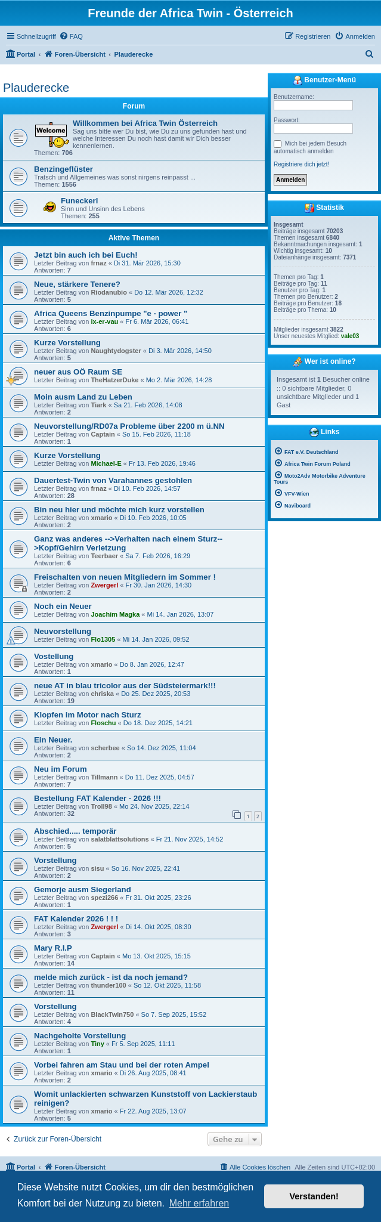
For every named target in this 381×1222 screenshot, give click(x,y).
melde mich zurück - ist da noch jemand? (111, 977)
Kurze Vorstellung (67, 342)
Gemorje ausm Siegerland (82, 889)
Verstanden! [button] (314, 1196)
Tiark (98, 405)
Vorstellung (55, 860)
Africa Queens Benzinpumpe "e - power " (110, 313)
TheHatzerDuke (114, 379)
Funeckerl (79, 200)
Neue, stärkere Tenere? (77, 284)
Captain (102, 434)
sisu (97, 868)
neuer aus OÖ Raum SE (78, 371)
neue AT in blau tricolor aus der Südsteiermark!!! (125, 685)
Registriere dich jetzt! (301, 164)
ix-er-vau (104, 321)
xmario (101, 517)
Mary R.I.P (53, 947)
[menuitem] (71, 36)
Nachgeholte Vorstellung (80, 1035)
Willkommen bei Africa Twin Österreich (145, 123)
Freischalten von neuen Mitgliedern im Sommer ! (125, 577)
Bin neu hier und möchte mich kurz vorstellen (119, 509)
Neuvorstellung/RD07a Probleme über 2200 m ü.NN (129, 426)
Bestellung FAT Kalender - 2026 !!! (97, 798)
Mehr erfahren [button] (199, 1203)
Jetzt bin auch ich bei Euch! (86, 254)
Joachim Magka (115, 614)
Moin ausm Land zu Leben (83, 396)
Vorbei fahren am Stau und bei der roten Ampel (121, 1064)
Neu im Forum (60, 769)
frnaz (98, 263)
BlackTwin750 (112, 1014)
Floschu (103, 722)
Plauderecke (36, 87)
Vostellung (53, 656)
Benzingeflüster (63, 169)
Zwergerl (104, 585)
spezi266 (104, 897)
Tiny (97, 1043)
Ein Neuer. (53, 739)
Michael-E (106, 463)
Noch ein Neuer (63, 606)
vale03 (350, 336)
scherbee (105, 747)
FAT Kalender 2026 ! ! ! (76, 918)
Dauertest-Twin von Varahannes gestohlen (113, 480)
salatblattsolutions (119, 839)
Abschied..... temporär (75, 831)
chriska (102, 693)
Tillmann (104, 777)
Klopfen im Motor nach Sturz (87, 714)
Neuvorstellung (62, 631)
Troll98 (101, 806)
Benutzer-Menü (324, 80)
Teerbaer (104, 555)
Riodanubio (109, 292)
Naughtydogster (116, 350)
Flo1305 (103, 639)
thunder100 (108, 985)
